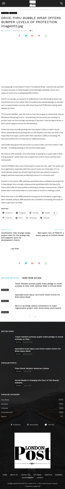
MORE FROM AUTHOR (31, 277)
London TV (36, 486)
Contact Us (25, 474)
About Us (14, 474)
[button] (61, 3)
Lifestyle (30, 407)
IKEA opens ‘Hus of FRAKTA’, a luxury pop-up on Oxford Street (50, 233)
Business (5, 13)
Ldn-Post (6, 31)
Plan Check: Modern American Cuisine (32, 368)
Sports (30, 415)
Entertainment (30, 411)
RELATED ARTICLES (10, 277)
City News (13, 13)
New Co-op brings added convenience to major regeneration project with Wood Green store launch (38, 306)
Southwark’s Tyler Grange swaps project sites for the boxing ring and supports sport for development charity (15, 235)
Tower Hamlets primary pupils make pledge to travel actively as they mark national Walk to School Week (38, 284)
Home (3, 10)
